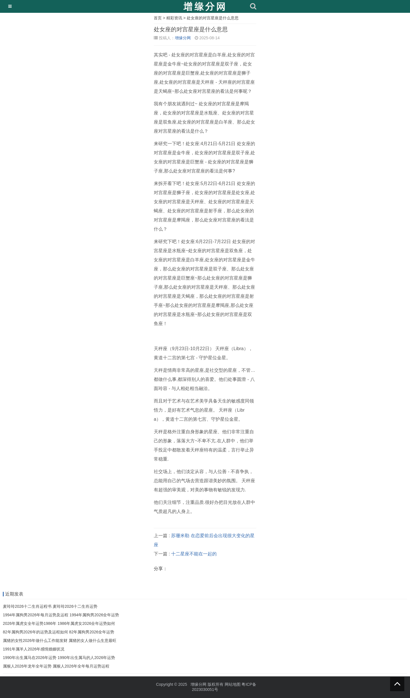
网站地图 (233, 684)
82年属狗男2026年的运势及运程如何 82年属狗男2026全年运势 (58, 632)
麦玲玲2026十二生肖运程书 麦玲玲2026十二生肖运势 (50, 606)
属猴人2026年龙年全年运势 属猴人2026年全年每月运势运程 (56, 666)
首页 (158, 18)
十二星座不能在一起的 (194, 553)
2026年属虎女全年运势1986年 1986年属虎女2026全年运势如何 (59, 623)
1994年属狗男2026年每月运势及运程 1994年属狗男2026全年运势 (61, 615)
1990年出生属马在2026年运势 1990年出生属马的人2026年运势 (59, 657)
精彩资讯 (174, 18)
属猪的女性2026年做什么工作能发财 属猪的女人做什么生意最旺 (59, 640)
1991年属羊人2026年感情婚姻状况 (33, 649)
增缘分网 (183, 38)
